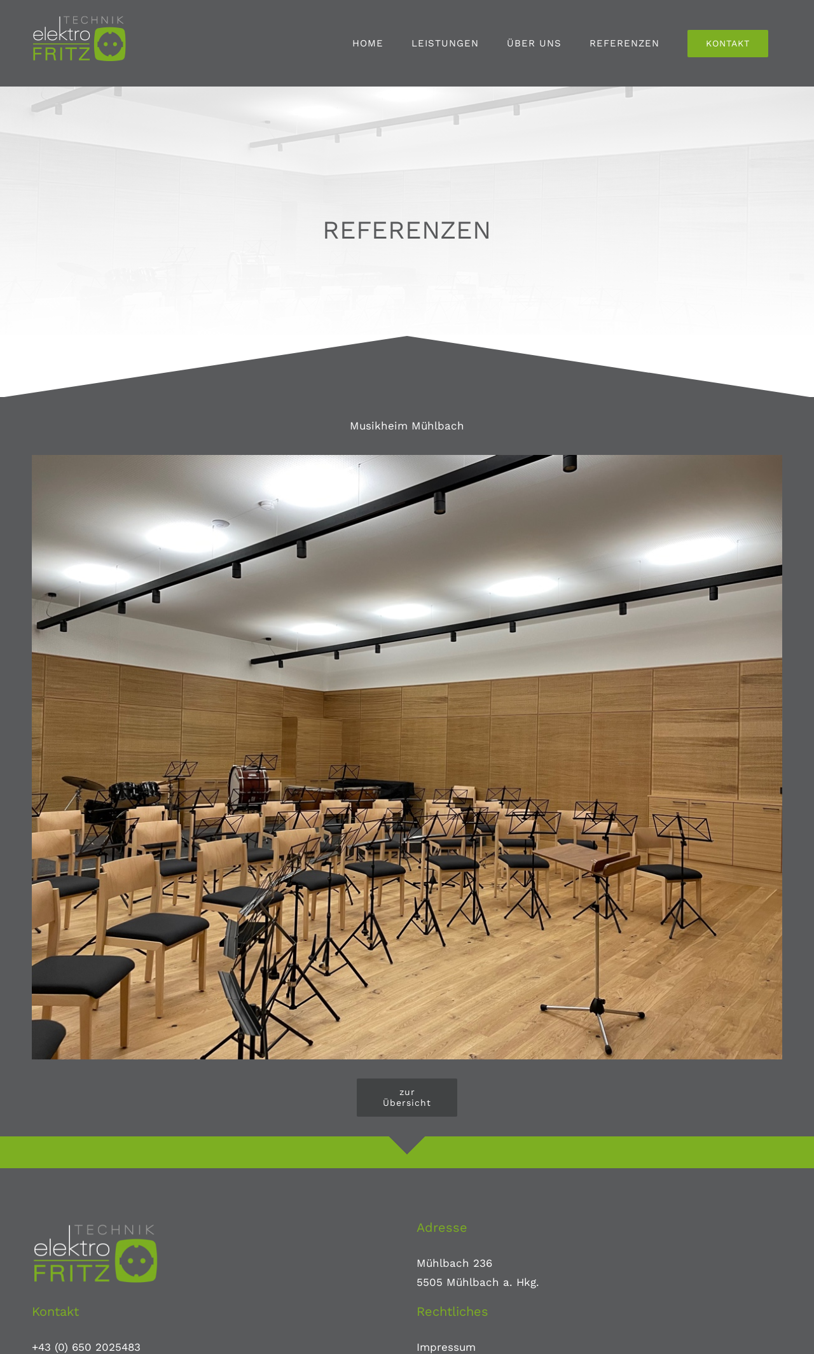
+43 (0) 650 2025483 (86, 1347)
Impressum (446, 1347)
